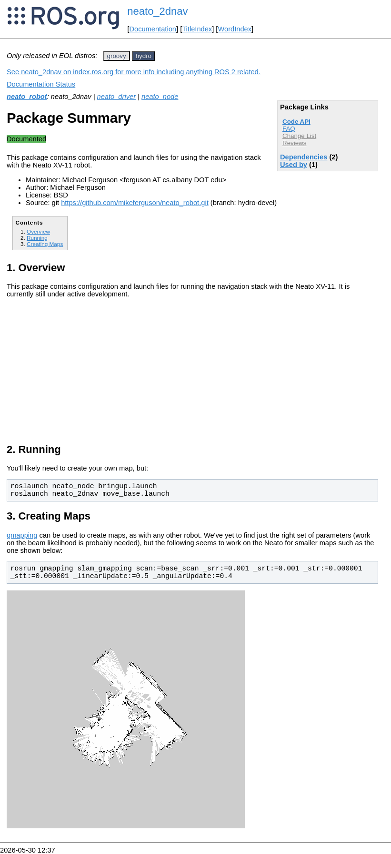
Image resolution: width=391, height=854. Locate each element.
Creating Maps (45, 244)
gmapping (22, 535)
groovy (116, 55)
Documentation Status (41, 84)
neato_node (159, 96)
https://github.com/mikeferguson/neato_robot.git (135, 202)
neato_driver (116, 96)
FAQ (288, 128)
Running (37, 238)
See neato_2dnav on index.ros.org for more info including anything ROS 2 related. (134, 72)
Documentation (152, 29)
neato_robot (27, 96)
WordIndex (234, 29)
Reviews (294, 143)
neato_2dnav (157, 11)
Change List (299, 135)
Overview (38, 231)
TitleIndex (197, 29)
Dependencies (303, 157)
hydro (143, 55)
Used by (293, 164)
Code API (296, 121)
